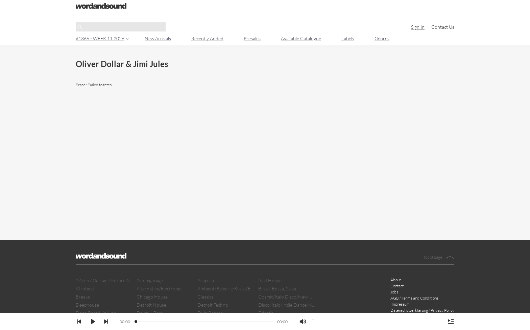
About (395, 279)
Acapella (205, 280)
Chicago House (152, 297)
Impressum (400, 304)
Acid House (270, 280)
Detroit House (151, 305)
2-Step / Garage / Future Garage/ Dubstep (104, 280)
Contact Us (442, 27)
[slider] (136, 322)
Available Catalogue (301, 38)
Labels (347, 38)
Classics (205, 297)
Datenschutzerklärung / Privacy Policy (422, 310)
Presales (252, 38)
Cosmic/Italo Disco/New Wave (287, 297)
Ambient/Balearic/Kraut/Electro (226, 288)
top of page (433, 257)
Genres (382, 38)
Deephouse (87, 305)
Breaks (83, 297)
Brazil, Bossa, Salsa (277, 288)
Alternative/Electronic (159, 288)
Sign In (418, 27)
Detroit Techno (212, 305)
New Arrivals (158, 38)
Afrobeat (85, 288)
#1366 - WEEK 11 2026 (100, 38)
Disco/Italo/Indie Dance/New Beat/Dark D (287, 305)
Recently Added (207, 38)
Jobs (394, 291)
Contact (397, 285)
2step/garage (150, 280)
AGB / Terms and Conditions (414, 298)
